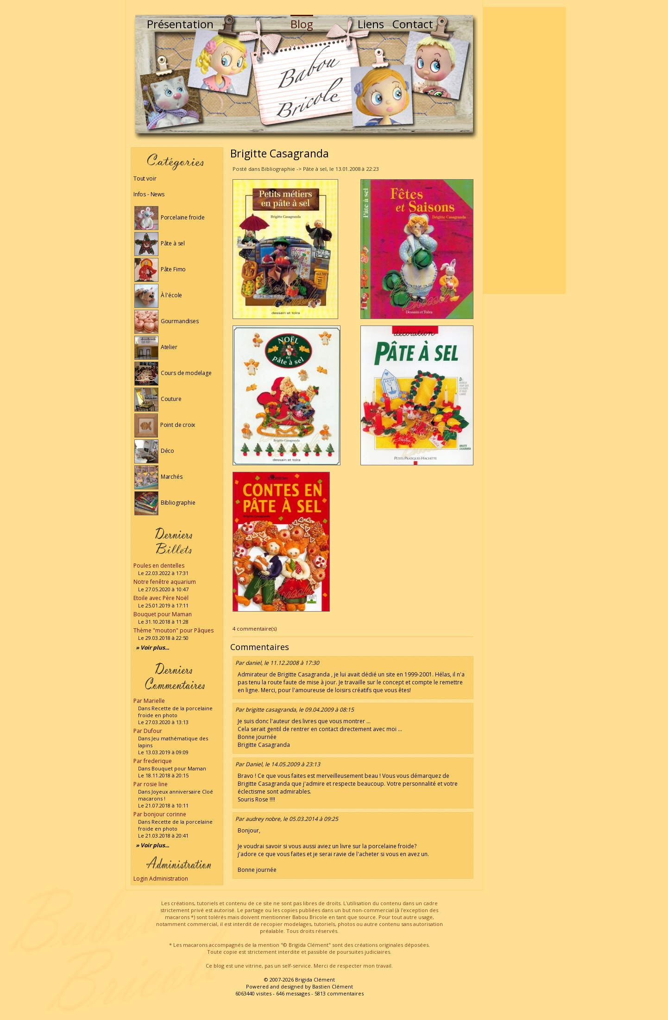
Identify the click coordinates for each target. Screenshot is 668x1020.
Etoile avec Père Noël (161, 598)
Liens (371, 23)
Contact (412, 23)
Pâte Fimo (160, 269)
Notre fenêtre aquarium (164, 582)
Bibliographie (164, 503)
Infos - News (148, 194)
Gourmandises (166, 321)
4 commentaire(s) (255, 628)
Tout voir (144, 178)
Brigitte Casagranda (279, 153)
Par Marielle (149, 701)
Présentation (180, 23)
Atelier (155, 347)
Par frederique (152, 761)
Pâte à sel (159, 243)
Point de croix (164, 425)
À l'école (158, 295)
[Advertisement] (524, 150)
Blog (301, 23)
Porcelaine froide (169, 217)
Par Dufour (147, 731)
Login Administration (160, 878)
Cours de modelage (173, 373)
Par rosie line (150, 784)
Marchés (158, 477)
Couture (158, 399)
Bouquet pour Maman (162, 614)
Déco (154, 451)
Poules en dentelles (158, 565)
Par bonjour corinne (159, 814)
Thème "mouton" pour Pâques (173, 630)
